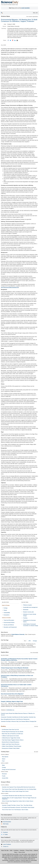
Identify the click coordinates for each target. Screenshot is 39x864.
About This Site (4, 850)
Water (3, 765)
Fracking (25, 618)
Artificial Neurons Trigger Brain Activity (11, 737)
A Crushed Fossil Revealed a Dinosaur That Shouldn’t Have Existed (18, 807)
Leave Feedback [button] (7, 844)
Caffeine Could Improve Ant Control (10, 735)
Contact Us (5, 846)
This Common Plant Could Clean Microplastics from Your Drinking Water (19, 789)
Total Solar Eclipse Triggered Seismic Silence (12, 740)
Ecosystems (6, 614)
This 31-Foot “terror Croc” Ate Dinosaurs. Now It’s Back (15, 809)
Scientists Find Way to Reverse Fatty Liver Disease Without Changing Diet (18, 721)
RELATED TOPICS (5, 602)
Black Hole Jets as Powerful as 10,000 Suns (12, 733)
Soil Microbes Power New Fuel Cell (10, 729)
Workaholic (25, 609)
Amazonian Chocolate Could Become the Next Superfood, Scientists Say (18, 717)
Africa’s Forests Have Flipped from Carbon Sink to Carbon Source (17, 801)
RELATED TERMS (25, 602)
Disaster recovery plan (28, 612)
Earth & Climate (5, 605)
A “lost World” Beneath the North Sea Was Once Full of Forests (17, 795)
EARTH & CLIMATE (4, 763)
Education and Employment (10, 627)
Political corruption (27, 605)
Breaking (3, 726)
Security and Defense (9, 624)
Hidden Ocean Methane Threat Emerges (11, 746)
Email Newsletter (7, 821)
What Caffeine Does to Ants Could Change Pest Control (15, 791)
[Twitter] (10, 40)
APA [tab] (30, 640)
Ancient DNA (5, 778)
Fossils (3, 776)
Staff (11, 850)
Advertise (22, 850)
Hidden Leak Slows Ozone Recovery (10, 744)
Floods (5, 610)
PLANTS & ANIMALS (5, 754)
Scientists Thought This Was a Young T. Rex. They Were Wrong (17, 805)
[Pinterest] (12, 40)
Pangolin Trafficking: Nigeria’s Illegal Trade (12, 701)
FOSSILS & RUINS (4, 771)
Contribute (16, 850)
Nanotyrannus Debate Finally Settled (10, 748)
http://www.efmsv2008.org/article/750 (9, 287)
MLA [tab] (25, 640)
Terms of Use (21, 852)
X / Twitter (5, 834)
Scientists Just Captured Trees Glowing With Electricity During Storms (18, 787)
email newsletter (25, 8)
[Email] (17, 40)
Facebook (5, 832)
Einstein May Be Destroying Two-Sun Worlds (12, 731)
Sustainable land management (30, 607)
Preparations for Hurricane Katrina (29, 621)
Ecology (5, 608)
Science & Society (6, 617)
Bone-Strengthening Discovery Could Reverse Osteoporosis (15, 719)
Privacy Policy (29, 850)
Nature (3, 758)
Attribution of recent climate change (29, 615)
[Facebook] (8, 40)
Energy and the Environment (9, 769)
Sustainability (7, 612)
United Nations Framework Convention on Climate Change (30, 625)
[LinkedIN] (15, 40)
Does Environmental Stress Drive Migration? (12, 693)
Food (3, 761)
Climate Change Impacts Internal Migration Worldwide (14, 667)
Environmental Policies (9, 622)
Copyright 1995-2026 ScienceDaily (10, 854)
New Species (5, 756)
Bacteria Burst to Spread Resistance (10, 742)
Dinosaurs (4, 773)
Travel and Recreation (9, 620)
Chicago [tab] (35, 640)
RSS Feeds (5, 823)
